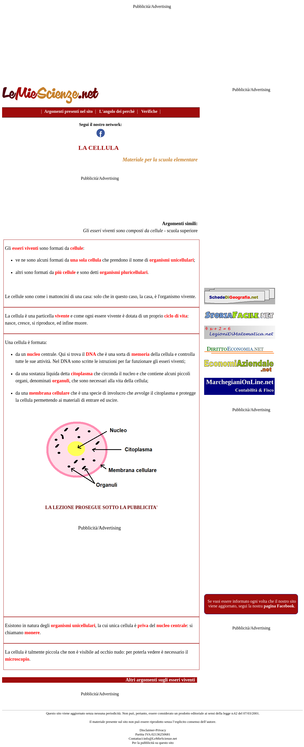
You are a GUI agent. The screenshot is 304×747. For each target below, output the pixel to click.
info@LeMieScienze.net (160, 738)
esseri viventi (25, 248)
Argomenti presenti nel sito (68, 111)
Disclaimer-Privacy (153, 730)
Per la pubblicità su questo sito (152, 743)
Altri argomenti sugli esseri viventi (160, 679)
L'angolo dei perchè (117, 111)
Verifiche (149, 111)
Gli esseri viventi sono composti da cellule (123, 230)
